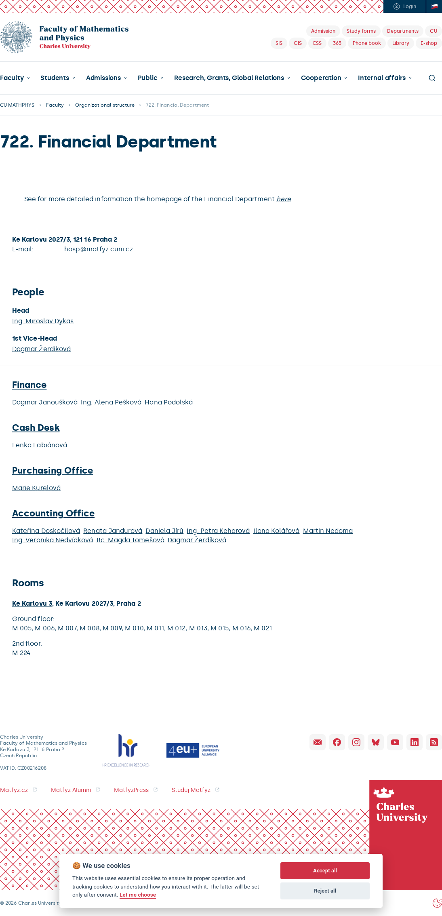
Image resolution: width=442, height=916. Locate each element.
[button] (15, 78)
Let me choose (138, 894)
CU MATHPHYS (17, 105)
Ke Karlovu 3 (32, 603)
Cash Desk (36, 427)
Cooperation (321, 78)
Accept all (325, 871)
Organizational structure (105, 105)
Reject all (325, 891)
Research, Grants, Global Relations (229, 78)
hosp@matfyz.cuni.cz (98, 249)
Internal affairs (382, 78)
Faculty (12, 78)
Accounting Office (53, 513)
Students (54, 78)
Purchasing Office (52, 470)
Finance (29, 385)
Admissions (103, 78)
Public (148, 78)
